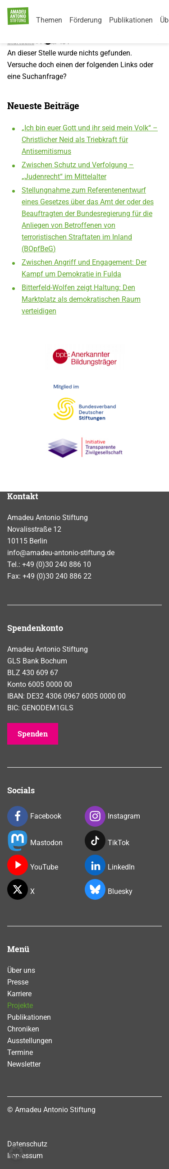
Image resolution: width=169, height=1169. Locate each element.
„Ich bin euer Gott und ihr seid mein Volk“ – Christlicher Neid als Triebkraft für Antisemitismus (90, 140)
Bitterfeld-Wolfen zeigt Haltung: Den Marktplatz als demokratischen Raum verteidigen (81, 299)
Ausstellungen (29, 1040)
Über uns (21, 970)
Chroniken (23, 1029)
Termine (20, 1052)
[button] (16, 1153)
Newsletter (24, 1064)
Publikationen (131, 20)
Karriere (19, 994)
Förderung (85, 20)
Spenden (33, 733)
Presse (17, 982)
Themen (49, 20)
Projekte (20, 1005)
